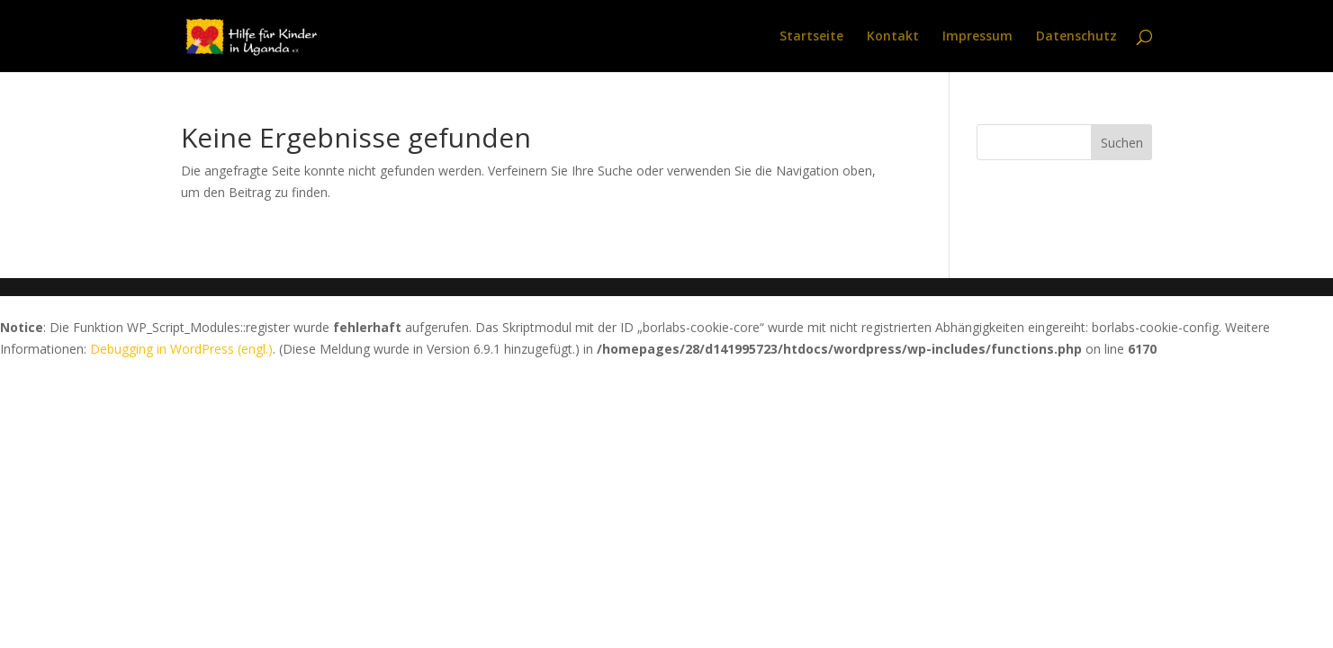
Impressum (977, 37)
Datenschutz (1076, 37)
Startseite (811, 37)
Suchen (1122, 142)
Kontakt (893, 37)
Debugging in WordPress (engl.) (181, 348)
